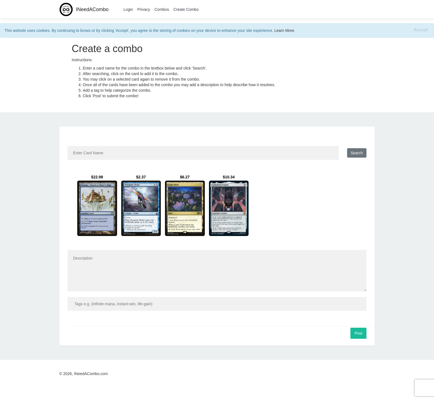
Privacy (143, 9)
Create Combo (185, 9)
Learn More (284, 30)
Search (357, 153)
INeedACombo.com (91, 373)
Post (358, 333)
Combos (161, 9)
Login (128, 9)
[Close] (421, 30)
